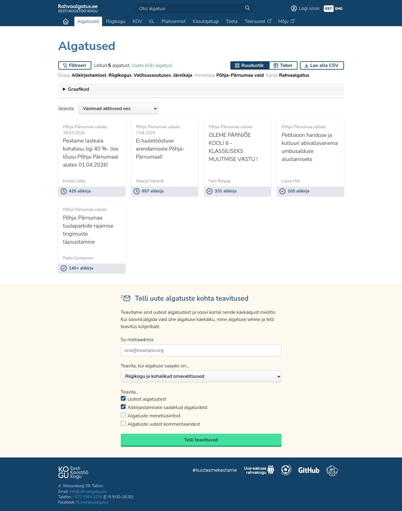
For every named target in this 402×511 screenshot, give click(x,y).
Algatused (88, 21)
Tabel (286, 65)
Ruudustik (252, 65)
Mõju (283, 21)
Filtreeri (77, 65)
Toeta (231, 21)
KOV (137, 21)
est (328, 8)
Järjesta (108, 109)
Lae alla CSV (324, 65)
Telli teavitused (201, 440)
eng (338, 8)
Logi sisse (309, 8)
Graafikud (78, 89)
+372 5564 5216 (87, 497)
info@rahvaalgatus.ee (88, 491)
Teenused (255, 21)
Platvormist (174, 21)
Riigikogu (116, 21)
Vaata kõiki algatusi (152, 65)
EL (151, 21)
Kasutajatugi (206, 21)
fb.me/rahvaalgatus (92, 502)
